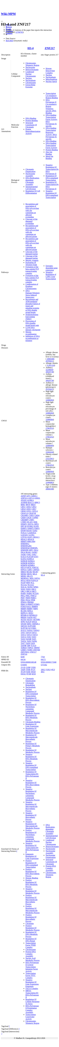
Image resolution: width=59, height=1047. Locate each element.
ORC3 (23, 591)
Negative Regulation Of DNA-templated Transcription (52, 194)
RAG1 (28, 606)
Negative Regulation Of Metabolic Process (32, 891)
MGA (35, 574)
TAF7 (23, 643)
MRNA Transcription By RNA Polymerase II (32, 994)
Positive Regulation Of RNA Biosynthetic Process (32, 872)
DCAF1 (30, 522)
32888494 (49, 400)
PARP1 (23, 593)
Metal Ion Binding (49, 157)
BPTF (28, 505)
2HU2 (43, 670)
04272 (43, 659)
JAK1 (29, 554)
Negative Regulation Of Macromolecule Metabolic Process (32, 825)
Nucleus (28, 78)
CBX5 (28, 509)
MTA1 (37, 578)
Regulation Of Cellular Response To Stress (32, 1001)
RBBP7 (30, 609)
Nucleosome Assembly (30, 175)
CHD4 (36, 515)
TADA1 (30, 630)
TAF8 (28, 643)
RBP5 (35, 609)
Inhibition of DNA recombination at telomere (32, 338)
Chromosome (30, 83)
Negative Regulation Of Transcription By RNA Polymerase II (52, 169)
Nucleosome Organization (51, 856)
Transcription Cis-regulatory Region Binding (52, 95)
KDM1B (24, 561)
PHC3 (28, 596)
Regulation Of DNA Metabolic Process (31, 934)
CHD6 (23, 518)
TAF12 (23, 635)
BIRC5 (37, 502)
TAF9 (32, 643)
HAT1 (30, 537)
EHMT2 (31, 528)
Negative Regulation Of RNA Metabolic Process (31, 757)
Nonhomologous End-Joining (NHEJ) (31, 317)
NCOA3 (31, 585)
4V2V (33, 670)
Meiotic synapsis (31, 260)
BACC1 (31, 502)
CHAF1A (24, 513)
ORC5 (33, 591)
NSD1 (23, 589)
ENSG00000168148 (28, 662)
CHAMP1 (24, 515)
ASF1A (31, 498)
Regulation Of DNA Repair (30, 940)
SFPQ (23, 622)
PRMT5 (30, 604)
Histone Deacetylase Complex (50, 70)
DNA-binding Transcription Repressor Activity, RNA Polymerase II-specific (51, 133)
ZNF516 (24, 654)
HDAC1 (36, 537)
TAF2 (29, 637)
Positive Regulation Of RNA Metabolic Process (31, 883)
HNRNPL (34, 548)
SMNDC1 (36, 624)
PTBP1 (37, 604)
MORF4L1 (25, 578)
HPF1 (31, 550)
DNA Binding (30, 118)
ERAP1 (29, 531)
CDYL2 (35, 511)
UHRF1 (24, 650)
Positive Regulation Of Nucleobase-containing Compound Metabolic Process (32, 835)
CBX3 (33, 507)
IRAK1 (28, 552)
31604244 (49, 452)
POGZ (28, 600)
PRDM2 (30, 602)
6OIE (28, 672)
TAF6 (29, 641)
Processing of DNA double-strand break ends (32, 323)
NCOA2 (24, 585)
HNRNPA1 (25, 544)
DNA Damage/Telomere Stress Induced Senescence (32, 294)
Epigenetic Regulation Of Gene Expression (32, 856)
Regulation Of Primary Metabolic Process (32, 746)
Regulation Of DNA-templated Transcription (52, 178)
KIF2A (23, 567)
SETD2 (23, 619)
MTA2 (23, 580)
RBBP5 (24, 609)
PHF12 (33, 596)
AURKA (30, 500)
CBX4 (23, 509)
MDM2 (23, 574)
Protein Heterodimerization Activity (32, 131)
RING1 (30, 611)
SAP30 (30, 617)
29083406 (50, 359)
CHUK (29, 518)
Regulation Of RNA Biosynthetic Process (32, 700)
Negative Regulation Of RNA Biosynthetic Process (32, 783)
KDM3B (24, 563)
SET (34, 617)
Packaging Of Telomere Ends (31, 263)
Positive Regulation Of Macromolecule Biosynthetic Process (31, 899)
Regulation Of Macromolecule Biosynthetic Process (31, 738)
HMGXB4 (31, 541)
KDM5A (31, 563)
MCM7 (35, 572)
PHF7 (23, 598)
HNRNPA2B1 (26, 546)
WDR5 (30, 650)
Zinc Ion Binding (49, 153)
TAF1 (23, 632)
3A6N (23, 670)
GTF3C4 (24, 537)
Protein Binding (31, 120)
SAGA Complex (31, 989)
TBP (28, 645)
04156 (23, 659)
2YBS (33, 667)
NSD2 (28, 589)
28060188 (49, 489)
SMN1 (29, 624)
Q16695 (24, 665)
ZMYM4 (36, 650)
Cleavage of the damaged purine (31, 253)
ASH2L (37, 498)
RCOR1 (24, 611)
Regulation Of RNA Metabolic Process (31, 717)
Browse (9, 27)
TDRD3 (24, 648)
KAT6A (24, 559)
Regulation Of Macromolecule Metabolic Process (32, 730)
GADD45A (31, 533)
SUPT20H (32, 626)
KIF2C (29, 567)
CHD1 (31, 515)
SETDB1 (36, 619)
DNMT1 (24, 524)
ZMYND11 (25, 652)
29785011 (49, 361)
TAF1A (23, 637)
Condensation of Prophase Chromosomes (31, 286)
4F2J (53, 670)
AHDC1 (34, 496)
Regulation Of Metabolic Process (32, 751)
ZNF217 (50, 48)
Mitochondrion (51, 79)
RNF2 (30, 613)
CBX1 (23, 507)
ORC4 (28, 591)
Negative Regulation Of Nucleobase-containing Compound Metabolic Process (32, 794)
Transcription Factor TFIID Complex (30, 945)
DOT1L (31, 524)
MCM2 (29, 572)
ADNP (23, 496)
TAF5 (34, 639)
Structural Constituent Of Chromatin (31, 125)
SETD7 (30, 619)
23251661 (49, 459)
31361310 (50, 365)
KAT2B (30, 557)
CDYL (28, 511)
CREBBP (24, 520)
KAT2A (24, 557)
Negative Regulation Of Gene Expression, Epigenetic (32, 983)
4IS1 (42, 672)
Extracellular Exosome (30, 86)
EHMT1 (24, 528)
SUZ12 (23, 630)
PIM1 (23, 600)
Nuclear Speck (51, 81)
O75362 (44, 665)
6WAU (23, 674)
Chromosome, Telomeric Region (32, 64)
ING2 (36, 550)
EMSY (37, 528)
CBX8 (23, 511)
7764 (43, 657)
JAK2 (34, 554)
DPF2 (36, 524)
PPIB (33, 600)
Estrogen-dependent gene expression (52, 268)
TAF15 (35, 635)
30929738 (49, 372)
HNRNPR (24, 550)
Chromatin (29, 923)
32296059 (49, 370)
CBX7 (33, 509)
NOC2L (24, 587)
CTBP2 (23, 522)
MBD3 (23, 572)
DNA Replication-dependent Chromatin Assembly (32, 181)
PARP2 (29, 593)
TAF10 (28, 632)
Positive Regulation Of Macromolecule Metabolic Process (32, 909)
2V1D (23, 667)
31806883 (49, 482)
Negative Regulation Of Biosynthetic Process (30, 816)
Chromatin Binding (32, 722)
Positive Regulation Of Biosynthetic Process (30, 918)
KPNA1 (24, 570)
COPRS (35, 518)
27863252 (49, 428)
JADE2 (34, 552)
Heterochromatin (31, 70)
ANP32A (24, 498)
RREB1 (24, 617)
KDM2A (31, 561)
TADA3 (36, 630)
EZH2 (35, 531)
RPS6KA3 (25, 615)
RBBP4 (35, 606)
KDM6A (31, 565)
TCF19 (33, 645)
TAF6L (34, 641)
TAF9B (23, 645)
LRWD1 (36, 570)
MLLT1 (30, 576)
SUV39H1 (32, 628)
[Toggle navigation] (2, 21)
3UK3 (48, 670)
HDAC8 (31, 539)
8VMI (28, 674)
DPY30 (23, 526)
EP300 (23, 531)
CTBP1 (31, 520)
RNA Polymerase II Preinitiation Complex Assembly (32, 1009)
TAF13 (29, 635)
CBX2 (28, 507)
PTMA (23, 606)
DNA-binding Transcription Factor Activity (51, 145)
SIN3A (34, 622)
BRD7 (33, 505)
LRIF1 (29, 570)
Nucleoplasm (30, 80)
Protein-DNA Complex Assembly (30, 954)
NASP (23, 583)
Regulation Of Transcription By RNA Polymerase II (32, 775)
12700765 (19, 32)
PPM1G (24, 602)
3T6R (28, 670)
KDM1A (30, 559)
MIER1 (23, 576)
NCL (32, 583)
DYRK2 (30, 526)
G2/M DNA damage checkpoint (32, 329)
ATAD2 (24, 500)
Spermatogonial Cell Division (31, 188)
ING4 (23, 552)
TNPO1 (30, 648)
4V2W (23, 672)
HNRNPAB (25, 548)
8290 (23, 657)
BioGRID (9, 41)
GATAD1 (24, 535)
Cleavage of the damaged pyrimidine (31, 221)
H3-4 (31, 48)
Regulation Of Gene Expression (32, 725)
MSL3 (32, 578)
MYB (28, 580)
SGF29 (28, 622)
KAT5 (36, 557)
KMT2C (35, 567)
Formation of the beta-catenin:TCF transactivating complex (32, 270)
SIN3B (23, 624)
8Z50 (34, 674)
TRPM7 (37, 648)
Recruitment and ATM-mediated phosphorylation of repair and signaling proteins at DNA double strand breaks (32, 305)
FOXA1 (24, 533)
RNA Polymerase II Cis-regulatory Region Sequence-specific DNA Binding (51, 106)
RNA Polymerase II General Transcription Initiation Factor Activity (32, 966)
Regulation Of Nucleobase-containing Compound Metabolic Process (32, 709)
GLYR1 (31, 535)
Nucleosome (30, 67)
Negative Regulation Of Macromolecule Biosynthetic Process (31, 806)
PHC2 (23, 596)
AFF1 (28, 496)
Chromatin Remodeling (30, 684)
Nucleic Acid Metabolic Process (32, 959)
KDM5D (24, 565)
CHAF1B (32, 513)
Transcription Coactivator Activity (30, 1017)
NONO (30, 587)
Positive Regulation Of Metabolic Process (32, 928)
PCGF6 (36, 593)
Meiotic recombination (31, 333)
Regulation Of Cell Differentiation (32, 192)
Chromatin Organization (30, 170)
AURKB (24, 502)
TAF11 (34, 632)
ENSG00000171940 (48, 662)
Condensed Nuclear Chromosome (30, 74)
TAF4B (28, 639)
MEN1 (29, 574)
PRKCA (24, 604)
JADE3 (23, 554)
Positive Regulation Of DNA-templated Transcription (31, 864)
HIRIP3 (24, 541)
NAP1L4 (34, 580)
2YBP (28, 667)
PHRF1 (33, 598)
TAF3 (34, 637)
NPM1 (35, 587)
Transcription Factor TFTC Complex (30, 975)
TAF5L (23, 641)
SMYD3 (24, 626)
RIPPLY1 (24, 613)
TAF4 (23, 639)
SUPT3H (24, 628)
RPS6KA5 (33, 615)
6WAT (33, 672)
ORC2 (33, 589)
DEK (35, 522)
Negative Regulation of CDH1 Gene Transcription (51, 275)
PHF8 (28, 598)
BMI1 (23, 505)
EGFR (36, 526)
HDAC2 (24, 539)
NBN (28, 583)
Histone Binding (31, 878)
